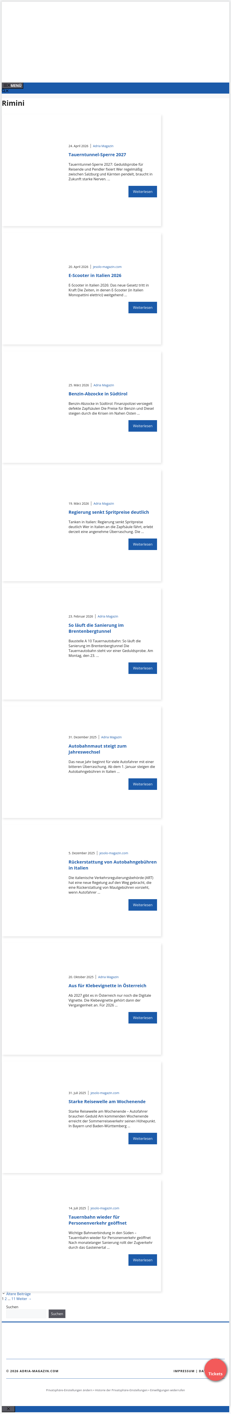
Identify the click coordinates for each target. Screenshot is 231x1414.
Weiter (24, 1298)
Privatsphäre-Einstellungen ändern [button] (69, 1390)
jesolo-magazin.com (107, 267)
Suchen (12, 1306)
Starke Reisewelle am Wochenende (107, 1101)
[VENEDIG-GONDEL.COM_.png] (91, 74)
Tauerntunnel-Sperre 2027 (97, 155)
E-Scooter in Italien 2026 (95, 275)
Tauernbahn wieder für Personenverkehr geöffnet (98, 1220)
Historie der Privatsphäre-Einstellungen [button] (121, 1390)
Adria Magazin (103, 146)
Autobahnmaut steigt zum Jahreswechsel (98, 749)
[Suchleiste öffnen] (5, 91)
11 (13, 1298)
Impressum (184, 1371)
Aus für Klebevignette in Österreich (107, 986)
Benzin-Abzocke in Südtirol (98, 394)
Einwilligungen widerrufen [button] (167, 1390)
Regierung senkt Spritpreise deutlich (109, 512)
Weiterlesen (142, 191)
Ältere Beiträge (18, 1293)
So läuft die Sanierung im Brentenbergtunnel (96, 628)
